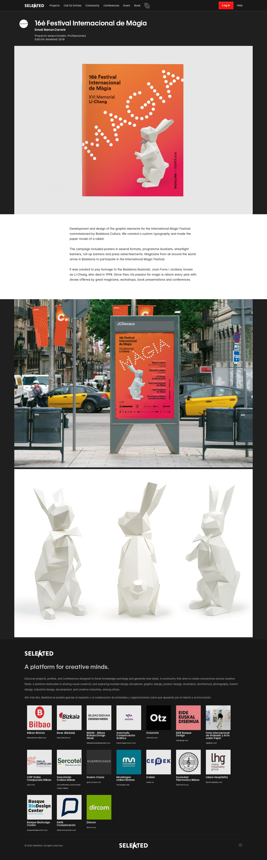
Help (239, 5)
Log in (226, 5)
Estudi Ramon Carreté (50, 29)
